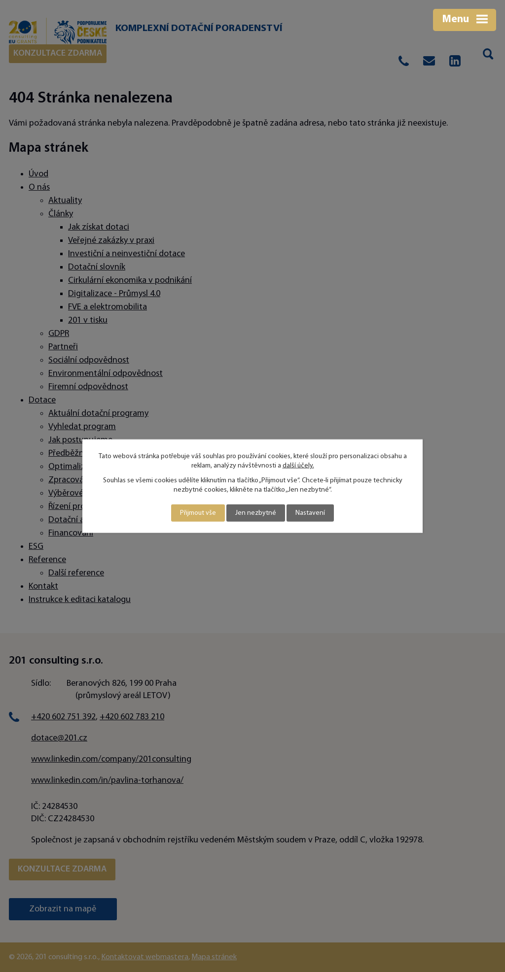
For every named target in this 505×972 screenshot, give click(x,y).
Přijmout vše (198, 513)
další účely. (298, 465)
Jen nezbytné (255, 513)
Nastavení (310, 513)
